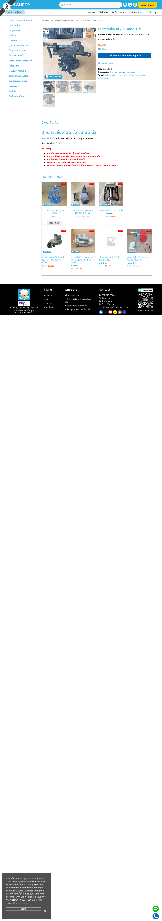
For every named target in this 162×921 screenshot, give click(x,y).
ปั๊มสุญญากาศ (15, 30)
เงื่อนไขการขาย (72, 295)
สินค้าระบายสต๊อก (17, 96)
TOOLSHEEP (25, 5)
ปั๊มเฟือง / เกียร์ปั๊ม (16, 55)
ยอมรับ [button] (23, 913)
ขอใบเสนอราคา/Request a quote (125, 55)
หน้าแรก (92, 12)
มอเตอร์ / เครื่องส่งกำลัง (20, 60)
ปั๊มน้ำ (12, 35)
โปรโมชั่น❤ (104, 12)
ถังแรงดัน (13, 40)
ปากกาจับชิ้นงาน (72, 20)
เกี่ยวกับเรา (136, 12)
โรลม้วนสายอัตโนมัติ (17, 70)
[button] (47, 32)
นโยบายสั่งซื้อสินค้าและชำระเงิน (78, 300)
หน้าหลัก (45, 20)
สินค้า (114, 12)
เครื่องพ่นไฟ (14, 65)
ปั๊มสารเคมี (14, 25)
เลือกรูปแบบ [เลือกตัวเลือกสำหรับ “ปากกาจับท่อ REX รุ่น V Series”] (54, 222)
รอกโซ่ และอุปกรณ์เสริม (20, 76)
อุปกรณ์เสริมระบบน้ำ (18, 45)
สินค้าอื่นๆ (14, 91)
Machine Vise (109, 75)
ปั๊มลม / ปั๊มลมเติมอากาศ (20, 20)
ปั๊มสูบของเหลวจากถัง (18, 50)
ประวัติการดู (150, 12)
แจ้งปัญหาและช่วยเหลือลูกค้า (78, 309)
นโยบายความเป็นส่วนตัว (76, 305)
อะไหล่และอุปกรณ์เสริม (19, 81)
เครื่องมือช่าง (15, 86)
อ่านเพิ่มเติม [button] (23, 907)
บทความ (124, 12)
